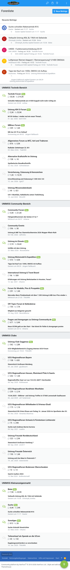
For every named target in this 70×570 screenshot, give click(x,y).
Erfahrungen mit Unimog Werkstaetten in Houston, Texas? (29, 279)
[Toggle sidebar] (66, 3)
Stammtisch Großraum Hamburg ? (20, 443)
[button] (3, 3)
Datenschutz (32, 558)
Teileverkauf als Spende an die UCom (24, 536)
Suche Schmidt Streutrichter (18, 527)
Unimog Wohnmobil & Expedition (43, 73)
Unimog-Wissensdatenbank (20, 188)
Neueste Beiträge (9, 20)
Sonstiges (12, 520)
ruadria (22, 429)
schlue (24, 103)
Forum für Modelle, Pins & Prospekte (24, 288)
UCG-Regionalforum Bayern (20, 357)
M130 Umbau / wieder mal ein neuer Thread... (25, 116)
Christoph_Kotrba (14, 40)
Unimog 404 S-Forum (17, 109)
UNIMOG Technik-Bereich (14, 87)
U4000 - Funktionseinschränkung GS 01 (25, 49)
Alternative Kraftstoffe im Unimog (22, 156)
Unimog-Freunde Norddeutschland (23, 436)
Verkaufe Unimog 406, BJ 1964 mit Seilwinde (27, 38)
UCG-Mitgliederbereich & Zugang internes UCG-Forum (28, 349)
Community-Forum (16, 210)
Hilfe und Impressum (46, 558)
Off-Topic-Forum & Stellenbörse (21, 304)
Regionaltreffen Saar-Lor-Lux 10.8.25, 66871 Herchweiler (29, 380)
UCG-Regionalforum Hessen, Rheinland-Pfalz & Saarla (31, 373)
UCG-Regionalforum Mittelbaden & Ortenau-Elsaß (29, 404)
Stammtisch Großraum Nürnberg (20, 364)
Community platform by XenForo (23, 565)
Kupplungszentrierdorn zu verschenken (22, 543)
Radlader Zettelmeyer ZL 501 (19, 148)
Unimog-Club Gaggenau (18, 342)
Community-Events (16, 226)
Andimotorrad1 (24, 476)
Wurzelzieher (24, 250)
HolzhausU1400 (14, 62)
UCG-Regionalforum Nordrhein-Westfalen (26, 389)
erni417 (22, 445)
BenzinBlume (24, 313)
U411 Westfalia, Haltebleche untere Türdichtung (26, 195)
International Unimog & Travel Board (23, 273)
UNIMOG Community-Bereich (16, 203)
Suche (31, 29)
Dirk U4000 (12, 51)
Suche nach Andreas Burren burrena (21, 427)
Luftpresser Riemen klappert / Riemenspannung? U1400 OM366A (36, 60)
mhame (26, 219)
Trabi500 (23, 150)
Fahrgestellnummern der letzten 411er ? (23, 217)
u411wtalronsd (24, 398)
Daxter (10, 29)
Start (57, 558)
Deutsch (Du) (7, 554)
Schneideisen (24, 166)
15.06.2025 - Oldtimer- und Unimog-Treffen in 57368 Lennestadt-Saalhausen (37, 396)
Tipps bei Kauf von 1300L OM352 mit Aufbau (27, 71)
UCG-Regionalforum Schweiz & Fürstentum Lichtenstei (31, 420)
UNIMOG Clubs (9, 335)
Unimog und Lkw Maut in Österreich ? (22, 458)
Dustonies (12, 73)
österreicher (23, 461)
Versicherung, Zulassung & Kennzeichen (25, 172)
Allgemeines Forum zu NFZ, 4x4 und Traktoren (28, 141)
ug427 (21, 181)
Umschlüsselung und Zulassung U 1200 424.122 (26, 179)
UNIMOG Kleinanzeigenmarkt (16, 483)
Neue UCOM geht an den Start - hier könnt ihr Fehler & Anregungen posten (35, 326)
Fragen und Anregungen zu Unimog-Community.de (29, 319)
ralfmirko (22, 235)
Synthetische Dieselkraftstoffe (19, 163)
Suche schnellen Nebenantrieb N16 (23, 27)
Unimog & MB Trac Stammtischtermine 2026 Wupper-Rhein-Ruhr (32, 232)
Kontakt (5, 558)
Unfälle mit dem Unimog (17, 248)
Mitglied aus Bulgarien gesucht (19, 311)
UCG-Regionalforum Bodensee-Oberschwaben (28, 467)
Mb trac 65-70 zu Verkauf (17, 132)
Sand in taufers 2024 (15, 474)
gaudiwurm (23, 367)
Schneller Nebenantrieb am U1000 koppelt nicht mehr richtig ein (32, 101)
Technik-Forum (37, 51)
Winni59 (22, 197)
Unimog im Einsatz (16, 241)
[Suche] (61, 3)
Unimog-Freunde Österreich (20, 451)
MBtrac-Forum (14, 125)
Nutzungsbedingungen (17, 558)
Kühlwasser (23, 382)
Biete (39, 40)
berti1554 (22, 119)
